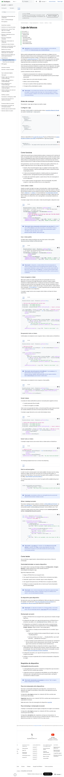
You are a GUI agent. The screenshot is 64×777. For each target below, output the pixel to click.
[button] (8, 27)
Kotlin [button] (29, 204)
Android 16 (35, 749)
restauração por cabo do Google (28, 603)
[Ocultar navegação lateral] (15, 774)
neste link (50, 702)
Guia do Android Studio (46, 749)
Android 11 (35, 759)
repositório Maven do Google (52, 110)
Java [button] (23, 204)
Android (17, 766)
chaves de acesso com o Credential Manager (40, 50)
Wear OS (24, 750)
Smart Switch (44, 609)
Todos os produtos (49, 766)
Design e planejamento (34, 22)
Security (4, 5)
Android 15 (35, 751)
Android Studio (52, 1)
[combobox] (28, 1)
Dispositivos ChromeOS (24, 753)
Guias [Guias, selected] (19, 8)
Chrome (22, 766)
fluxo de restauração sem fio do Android (44, 601)
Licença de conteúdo (38, 725)
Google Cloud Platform (37, 766)
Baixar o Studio (46, 756)
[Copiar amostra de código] (59, 115)
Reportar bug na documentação (57, 751)
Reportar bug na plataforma (57, 748)
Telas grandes (25, 748)
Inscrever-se (48, 774)
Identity (10, 5)
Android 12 (35, 757)
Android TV (24, 757)
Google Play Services (32, 59)
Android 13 (35, 755)
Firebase (28, 766)
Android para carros (26, 755)
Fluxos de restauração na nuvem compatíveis (38, 650)
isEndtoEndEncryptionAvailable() (37, 680)
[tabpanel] (40, 214)
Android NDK (45, 758)
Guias (50, 22)
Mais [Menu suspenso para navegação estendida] (14, 1)
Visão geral (4, 8)
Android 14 (35, 753)
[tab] (23, 204)
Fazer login (60, 1)
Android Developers (24, 22)
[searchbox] (8, 12)
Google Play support (58, 753)
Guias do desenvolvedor (46, 752)
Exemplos (12, 8)
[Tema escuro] (57, 115)
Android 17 (35, 747)
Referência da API (46, 754)
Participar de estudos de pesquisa (58, 756)
